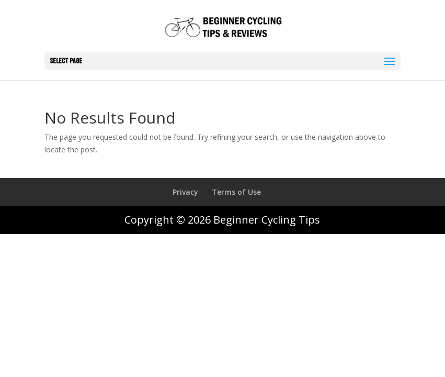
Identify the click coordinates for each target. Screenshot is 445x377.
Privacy (185, 192)
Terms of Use (236, 192)
